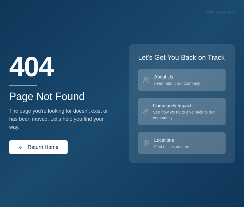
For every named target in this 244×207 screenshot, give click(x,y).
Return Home (38, 147)
